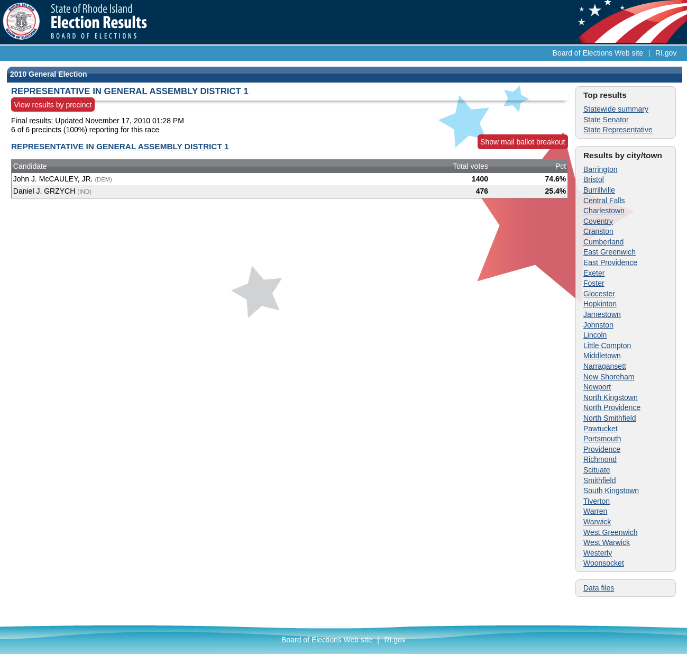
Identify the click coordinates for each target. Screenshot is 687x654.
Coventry (598, 221)
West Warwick (606, 542)
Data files (598, 588)
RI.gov (665, 53)
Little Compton (607, 345)
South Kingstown (611, 490)
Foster (593, 283)
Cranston (598, 231)
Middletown (602, 355)
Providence (601, 449)
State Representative (618, 129)
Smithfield (599, 480)
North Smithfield (609, 418)
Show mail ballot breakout (522, 142)
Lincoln (595, 335)
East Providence (610, 262)
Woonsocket (603, 563)
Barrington (600, 169)
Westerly (597, 553)
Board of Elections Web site (598, 53)
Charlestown (604, 210)
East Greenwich (609, 252)
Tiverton (596, 501)
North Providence (611, 407)
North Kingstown (610, 397)
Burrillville (599, 190)
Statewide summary (615, 109)
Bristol (593, 179)
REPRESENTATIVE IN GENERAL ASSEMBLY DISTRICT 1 (120, 146)
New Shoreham (609, 377)
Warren (595, 511)
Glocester (599, 293)
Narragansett (604, 366)
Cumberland (603, 242)
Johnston (598, 325)
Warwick (597, 521)
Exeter (593, 273)
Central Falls (604, 200)
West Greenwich (610, 532)
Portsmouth (602, 438)
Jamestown (602, 314)
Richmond (600, 459)
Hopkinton (600, 303)
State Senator (606, 119)
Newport (597, 387)
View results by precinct (53, 105)
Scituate (596, 470)
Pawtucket (600, 428)
